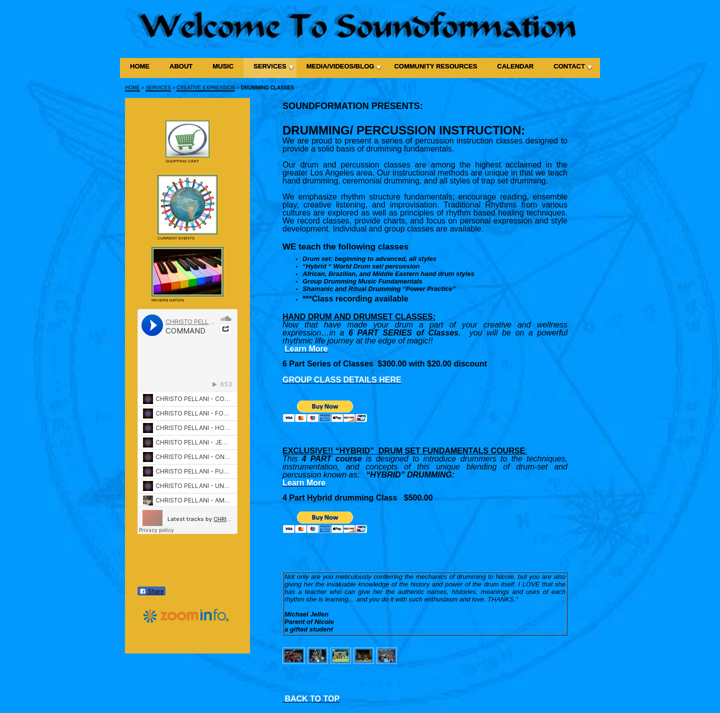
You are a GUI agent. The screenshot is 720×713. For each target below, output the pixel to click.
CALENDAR (515, 66)
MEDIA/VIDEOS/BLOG (340, 66)
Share (152, 591)
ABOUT (181, 66)
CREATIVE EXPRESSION (205, 87)
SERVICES (270, 66)
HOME (140, 66)
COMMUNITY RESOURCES (435, 66)
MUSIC (223, 66)
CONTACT (569, 66)
